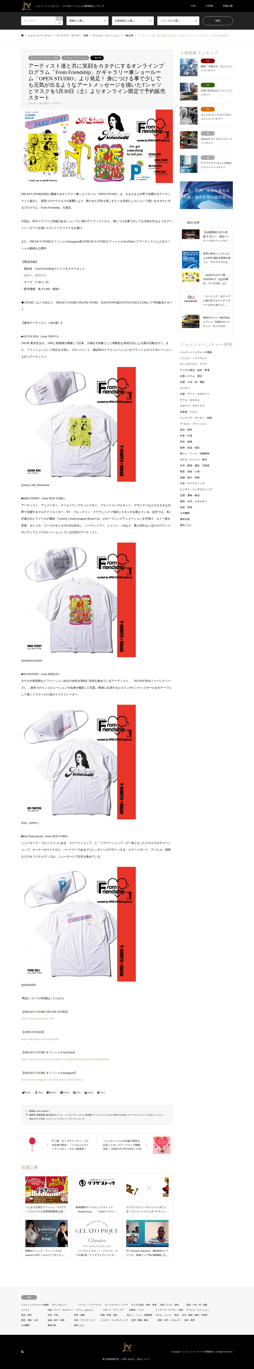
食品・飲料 (186, 429)
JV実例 (209, 6)
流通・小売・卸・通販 (192, 382)
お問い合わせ (128, 1359)
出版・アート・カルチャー (195, 394)
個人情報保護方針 (110, 1359)
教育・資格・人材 (190, 471)
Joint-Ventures (43, 1111)
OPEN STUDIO (119, 1115)
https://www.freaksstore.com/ (37, 1018)
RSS (22, 1351)
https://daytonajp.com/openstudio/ (40, 1038)
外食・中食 (186, 435)
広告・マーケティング (192, 483)
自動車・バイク (188, 412)
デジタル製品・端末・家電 (195, 370)
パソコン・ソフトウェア (193, 358)
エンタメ (185, 388)
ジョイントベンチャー (56, 1119)
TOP (193, 6)
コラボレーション (154, 1115)
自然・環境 (186, 507)
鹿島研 (32, 1115)
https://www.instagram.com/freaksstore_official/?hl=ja (52, 1079)
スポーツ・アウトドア (192, 406)
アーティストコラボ (102, 1115)
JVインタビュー (59, 1305)
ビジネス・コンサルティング (196, 489)
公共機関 (185, 513)
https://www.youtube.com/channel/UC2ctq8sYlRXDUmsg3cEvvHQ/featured (65, 1059)
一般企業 (97, 58)
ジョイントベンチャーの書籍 (196, 352)
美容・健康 (186, 441)
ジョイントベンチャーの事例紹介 (198, 1351)
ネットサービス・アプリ (193, 364)
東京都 (88, 1115)
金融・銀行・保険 (190, 477)
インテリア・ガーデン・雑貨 (44, 58)
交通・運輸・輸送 (190, 495)
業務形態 (41, 1115)
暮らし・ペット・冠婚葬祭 (195, 453)
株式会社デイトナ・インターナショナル (65, 1115)
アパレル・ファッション (75, 58)
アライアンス (74, 1119)
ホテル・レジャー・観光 (193, 459)
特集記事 (228, 6)
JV (83, 1119)
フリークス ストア (136, 1115)
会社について (143, 1359)
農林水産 (185, 519)
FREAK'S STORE (37, 1119)
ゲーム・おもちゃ (190, 400)
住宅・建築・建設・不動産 (195, 465)
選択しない (186, 525)
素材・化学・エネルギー (193, 501)
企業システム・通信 (191, 376)
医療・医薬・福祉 (190, 447)
